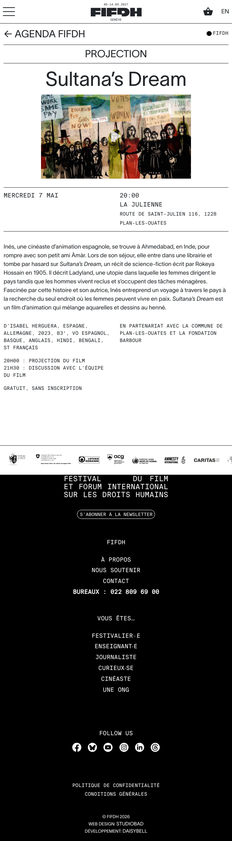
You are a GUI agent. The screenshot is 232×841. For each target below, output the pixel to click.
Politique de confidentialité (116, 786)
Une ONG (116, 690)
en (225, 11)
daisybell (134, 831)
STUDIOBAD (129, 824)
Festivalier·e (115, 636)
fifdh (220, 34)
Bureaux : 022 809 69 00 (116, 592)
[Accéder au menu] (9, 11)
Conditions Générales (116, 794)
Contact (116, 581)
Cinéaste (116, 679)
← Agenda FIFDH (44, 33)
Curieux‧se (116, 668)
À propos (116, 559)
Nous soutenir (115, 570)
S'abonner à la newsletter (116, 514)
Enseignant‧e (116, 646)
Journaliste (116, 657)
